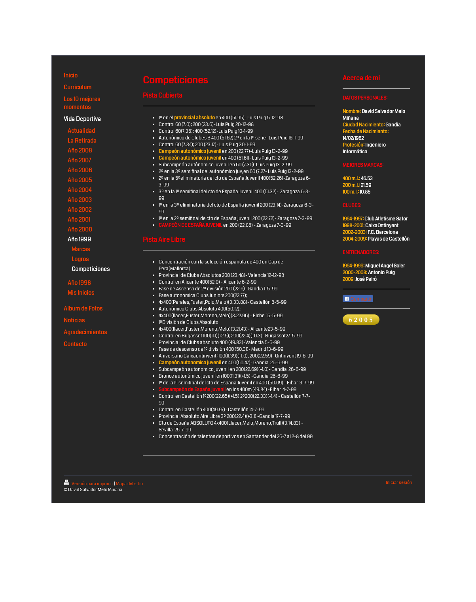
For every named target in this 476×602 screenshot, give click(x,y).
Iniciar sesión (399, 482)
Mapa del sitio (129, 484)
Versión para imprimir (89, 484)
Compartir (358, 299)
